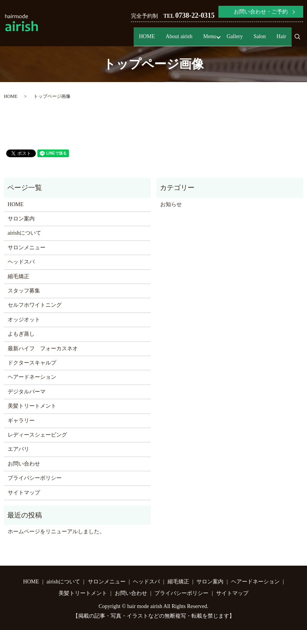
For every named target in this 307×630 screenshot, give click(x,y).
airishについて (24, 233)
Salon (259, 37)
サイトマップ (24, 493)
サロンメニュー (26, 247)
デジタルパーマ (26, 392)
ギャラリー (21, 420)
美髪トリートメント (32, 406)
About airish (179, 37)
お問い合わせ (24, 464)
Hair (281, 37)
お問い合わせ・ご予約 (261, 12)
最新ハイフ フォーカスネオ (43, 348)
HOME (147, 37)
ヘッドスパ (21, 262)
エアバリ (18, 449)
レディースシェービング (37, 435)
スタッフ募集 (24, 291)
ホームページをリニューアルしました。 (56, 531)
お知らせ (171, 204)
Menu (209, 37)
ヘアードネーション (32, 377)
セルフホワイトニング (35, 305)
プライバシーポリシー (35, 478)
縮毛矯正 (18, 276)
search (300, 40)
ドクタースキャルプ (32, 363)
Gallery (234, 37)
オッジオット (24, 320)
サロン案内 (21, 219)
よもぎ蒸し (21, 334)
